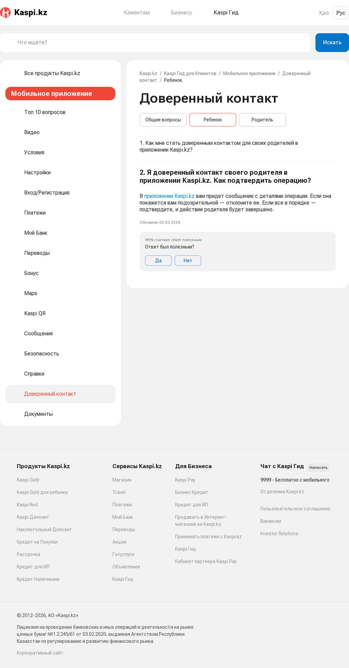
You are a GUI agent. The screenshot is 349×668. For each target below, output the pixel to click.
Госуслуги (123, 554)
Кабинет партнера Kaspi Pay (206, 561)
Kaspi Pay (185, 480)
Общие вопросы (163, 119)
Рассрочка (28, 554)
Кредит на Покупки (37, 542)
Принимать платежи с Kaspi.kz (208, 536)
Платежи (122, 504)
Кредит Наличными (38, 579)
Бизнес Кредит (191, 492)
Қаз (324, 12)
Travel (119, 492)
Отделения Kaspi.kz (282, 491)
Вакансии (270, 521)
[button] (238, 220)
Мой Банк (122, 517)
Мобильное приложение (249, 73)
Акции (119, 542)
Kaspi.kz (148, 73)
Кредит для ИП (33, 566)
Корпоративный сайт (40, 653)
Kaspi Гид (122, 579)
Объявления (126, 566)
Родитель (262, 119)
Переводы (123, 529)
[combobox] (161, 42)
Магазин (122, 480)
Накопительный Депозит (44, 529)
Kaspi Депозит (33, 517)
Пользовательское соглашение (295, 508)
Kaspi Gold (28, 480)
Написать (318, 467)
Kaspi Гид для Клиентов (190, 73)
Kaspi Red (27, 504)
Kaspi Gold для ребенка (42, 492)
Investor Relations (279, 533)
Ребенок (213, 119)
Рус (340, 12)
